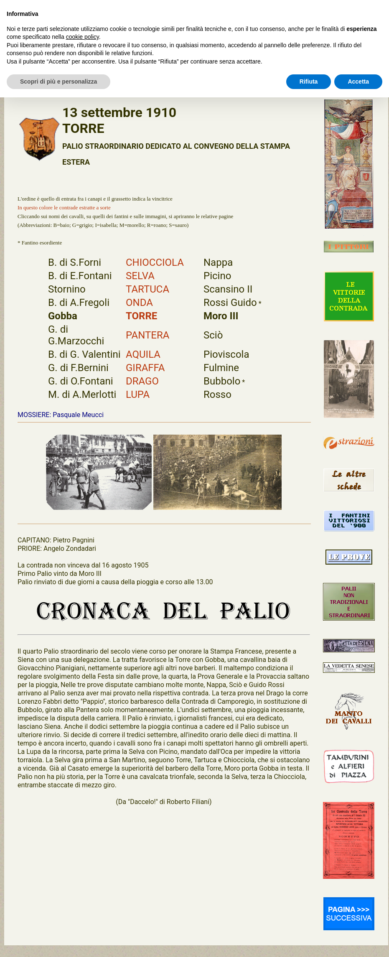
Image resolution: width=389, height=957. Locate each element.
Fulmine (221, 368)
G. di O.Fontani (80, 381)
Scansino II (227, 289)
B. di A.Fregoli (78, 302)
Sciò (213, 335)
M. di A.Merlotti (82, 394)
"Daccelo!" (143, 802)
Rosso (217, 394)
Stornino (67, 289)
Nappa (218, 262)
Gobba (62, 316)
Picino (217, 276)
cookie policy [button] (82, 36)
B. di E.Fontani (80, 276)
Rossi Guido (230, 302)
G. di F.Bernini (78, 368)
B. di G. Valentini (84, 354)
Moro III (221, 316)
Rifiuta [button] (309, 81)
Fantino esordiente (42, 242)
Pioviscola (226, 354)
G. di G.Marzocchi (76, 335)
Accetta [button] (358, 81)
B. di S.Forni (74, 262)
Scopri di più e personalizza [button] (58, 81)
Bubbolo (221, 381)
